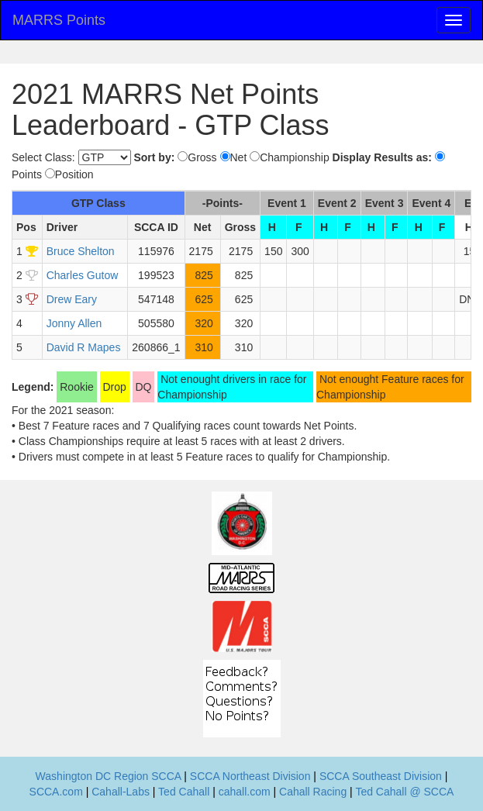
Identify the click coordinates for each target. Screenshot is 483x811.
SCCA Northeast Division (250, 776)
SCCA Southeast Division (380, 776)
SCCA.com (56, 791)
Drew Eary (72, 299)
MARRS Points (58, 20)
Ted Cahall (183, 791)
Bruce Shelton (81, 251)
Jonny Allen (74, 323)
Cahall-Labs (120, 791)
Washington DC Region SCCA (108, 776)
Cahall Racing (313, 791)
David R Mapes (84, 347)
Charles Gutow (83, 275)
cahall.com (245, 791)
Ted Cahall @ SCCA (404, 791)
